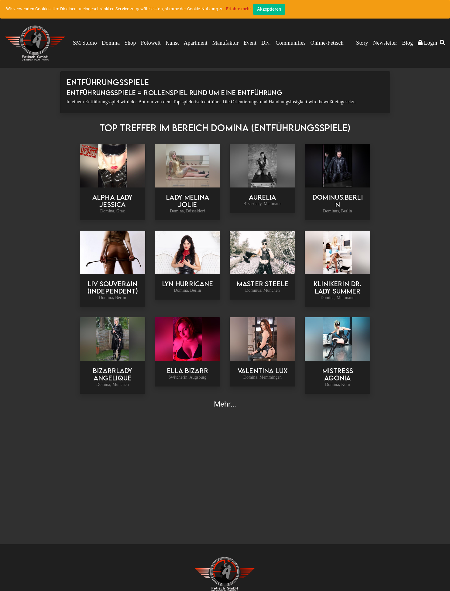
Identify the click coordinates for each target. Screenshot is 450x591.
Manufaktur (225, 43)
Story (362, 43)
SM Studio (85, 43)
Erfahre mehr (238, 8)
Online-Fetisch (327, 43)
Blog (407, 43)
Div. (266, 43)
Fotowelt (150, 43)
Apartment (195, 43)
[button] (442, 43)
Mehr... (225, 404)
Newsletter (385, 43)
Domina (111, 43)
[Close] (269, 9)
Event (249, 43)
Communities (291, 43)
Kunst (172, 43)
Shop (130, 43)
